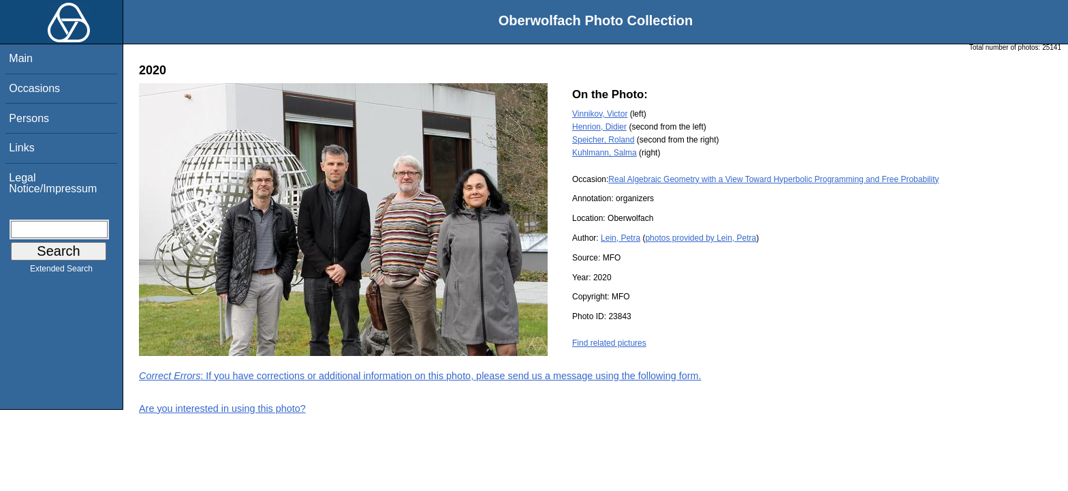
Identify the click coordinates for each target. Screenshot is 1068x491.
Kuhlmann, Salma (604, 153)
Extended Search (61, 271)
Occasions (34, 88)
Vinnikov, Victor (599, 114)
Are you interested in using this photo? (222, 408)
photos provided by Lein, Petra (700, 238)
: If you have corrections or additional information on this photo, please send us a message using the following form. (420, 375)
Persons (29, 118)
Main (21, 58)
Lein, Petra (620, 238)
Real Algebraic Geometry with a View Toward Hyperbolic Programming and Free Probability (773, 179)
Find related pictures (609, 343)
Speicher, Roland (603, 140)
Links (21, 147)
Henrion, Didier (599, 127)
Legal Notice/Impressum (53, 183)
